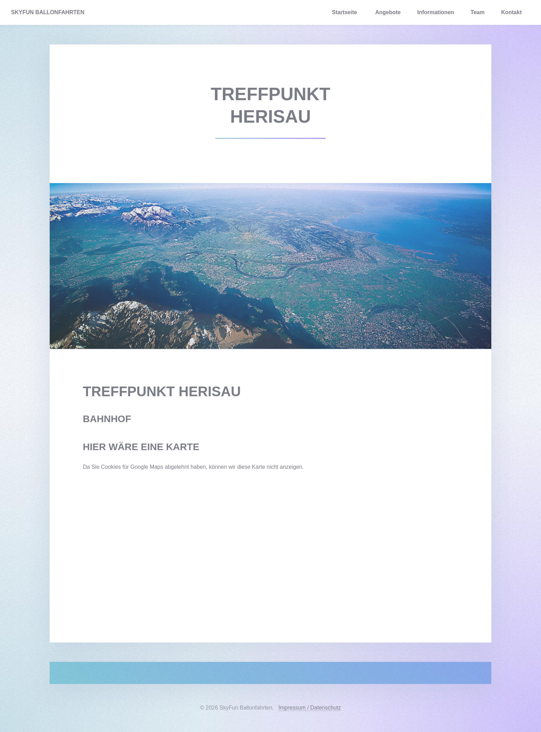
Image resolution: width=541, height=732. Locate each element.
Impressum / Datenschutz (309, 708)
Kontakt (511, 12)
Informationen (435, 12)
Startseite (344, 12)
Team (478, 12)
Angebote (388, 12)
